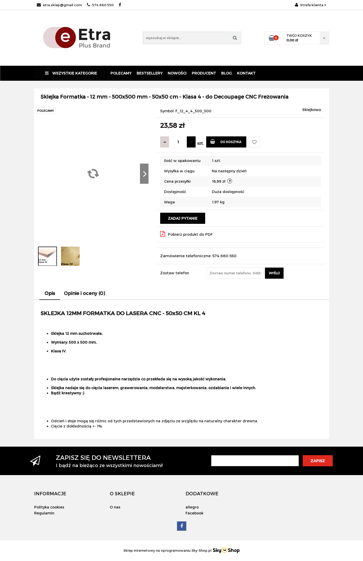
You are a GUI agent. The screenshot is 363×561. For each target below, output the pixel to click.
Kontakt (246, 73)
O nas (115, 507)
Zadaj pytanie (182, 218)
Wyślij (274, 273)
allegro (192, 507)
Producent (204, 73)
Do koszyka (225, 141)
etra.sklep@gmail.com (59, 5)
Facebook (194, 513)
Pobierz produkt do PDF (186, 234)
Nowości (177, 73)
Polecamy (120, 73)
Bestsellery (149, 73)
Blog (226, 73)
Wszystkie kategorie (71, 73)
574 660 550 (100, 5)
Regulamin (44, 513)
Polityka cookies (49, 507)
